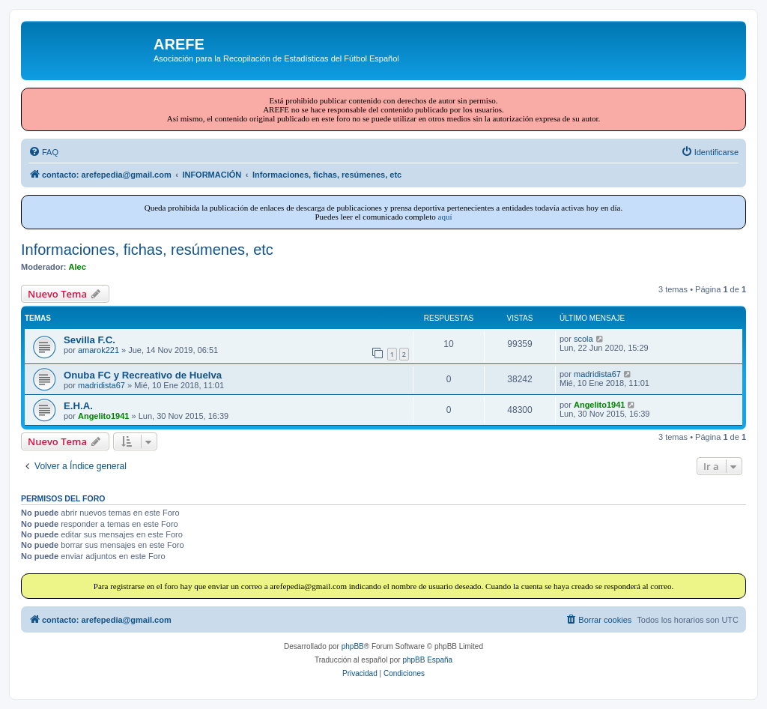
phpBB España (427, 660)
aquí (445, 216)
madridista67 (101, 385)
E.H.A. (78, 405)
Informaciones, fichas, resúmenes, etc (147, 249)
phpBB (353, 646)
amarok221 (98, 350)
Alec (77, 266)
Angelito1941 (103, 415)
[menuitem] (43, 152)
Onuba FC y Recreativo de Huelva (143, 375)
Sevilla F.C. (89, 340)
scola (583, 338)
